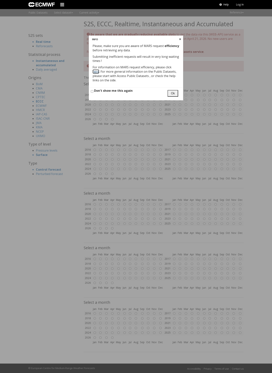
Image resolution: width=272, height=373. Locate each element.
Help (224, 4)
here (96, 71)
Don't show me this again (112, 91)
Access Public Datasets (133, 76)
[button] (180, 39)
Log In (240, 4)
